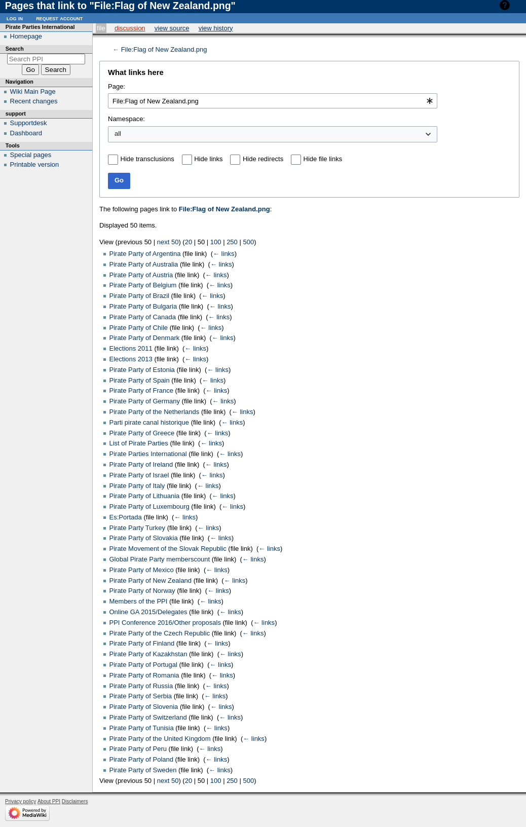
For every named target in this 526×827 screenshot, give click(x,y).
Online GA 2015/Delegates (148, 612)
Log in (15, 18)
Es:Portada (125, 517)
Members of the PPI (138, 601)
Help (519, 5)
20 (188, 242)
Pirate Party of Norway (142, 590)
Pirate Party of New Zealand (150, 580)
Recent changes (34, 101)
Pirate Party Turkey (137, 528)
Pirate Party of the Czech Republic (159, 633)
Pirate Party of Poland (141, 759)
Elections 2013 (131, 359)
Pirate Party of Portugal (143, 664)
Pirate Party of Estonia (142, 369)
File (101, 28)
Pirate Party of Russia (141, 686)
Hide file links (323, 159)
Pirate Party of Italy (137, 486)
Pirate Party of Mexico (141, 570)
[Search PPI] (46, 59)
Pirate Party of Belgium (143, 285)
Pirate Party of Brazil (139, 295)
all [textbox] (118, 133)
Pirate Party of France (141, 390)
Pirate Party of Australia (143, 264)
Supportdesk (28, 123)
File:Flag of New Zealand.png (164, 49)
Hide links (208, 159)
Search (15, 49)
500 (248, 242)
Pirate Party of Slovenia (143, 706)
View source (172, 28)
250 (232, 242)
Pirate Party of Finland (142, 643)
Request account (59, 18)
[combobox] (272, 100)
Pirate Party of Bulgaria (143, 306)
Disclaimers (75, 801)
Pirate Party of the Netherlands (154, 412)
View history (216, 28)
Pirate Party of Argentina (145, 253)
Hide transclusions (147, 159)
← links (224, 253)
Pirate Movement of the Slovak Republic (168, 548)
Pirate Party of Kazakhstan (148, 654)
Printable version (34, 164)
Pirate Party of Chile (138, 327)
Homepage (26, 36)
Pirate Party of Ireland (141, 464)
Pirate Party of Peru (138, 749)
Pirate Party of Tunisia (141, 728)
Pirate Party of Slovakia (143, 538)
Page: (116, 86)
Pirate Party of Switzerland (148, 717)
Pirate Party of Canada (142, 317)
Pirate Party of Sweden (143, 770)
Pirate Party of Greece (142, 433)
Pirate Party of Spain (139, 380)
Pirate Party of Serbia (140, 696)
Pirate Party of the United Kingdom (160, 738)
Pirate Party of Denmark (144, 338)
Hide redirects (263, 159)
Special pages (31, 155)
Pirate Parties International (148, 454)
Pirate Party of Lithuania (144, 496)
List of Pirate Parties (138, 443)
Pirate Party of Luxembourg (149, 506)
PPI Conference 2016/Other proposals (165, 622)
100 (215, 242)
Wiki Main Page (33, 91)
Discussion (130, 28)
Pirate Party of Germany (144, 401)
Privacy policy (20, 801)
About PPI (48, 801)
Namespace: (126, 119)
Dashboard (26, 133)
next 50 (168, 242)
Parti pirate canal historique (149, 422)
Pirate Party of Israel (139, 475)
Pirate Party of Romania (144, 675)
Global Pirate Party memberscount (159, 559)
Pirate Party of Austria (141, 275)
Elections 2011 (131, 348)
